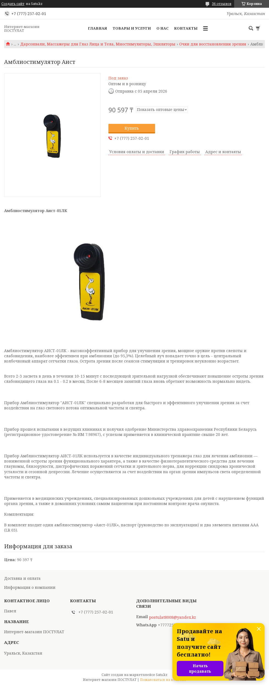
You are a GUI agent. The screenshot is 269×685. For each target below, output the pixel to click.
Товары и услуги (132, 28)
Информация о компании (29, 587)
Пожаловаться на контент (163, 679)
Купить (132, 128)
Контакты (186, 28)
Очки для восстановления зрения (212, 44)
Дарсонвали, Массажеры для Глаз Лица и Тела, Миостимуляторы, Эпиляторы (97, 44)
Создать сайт (12, 4)
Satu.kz (161, 674)
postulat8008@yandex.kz (172, 617)
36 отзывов (221, 3)
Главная (97, 28)
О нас (162, 28)
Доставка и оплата (22, 578)
